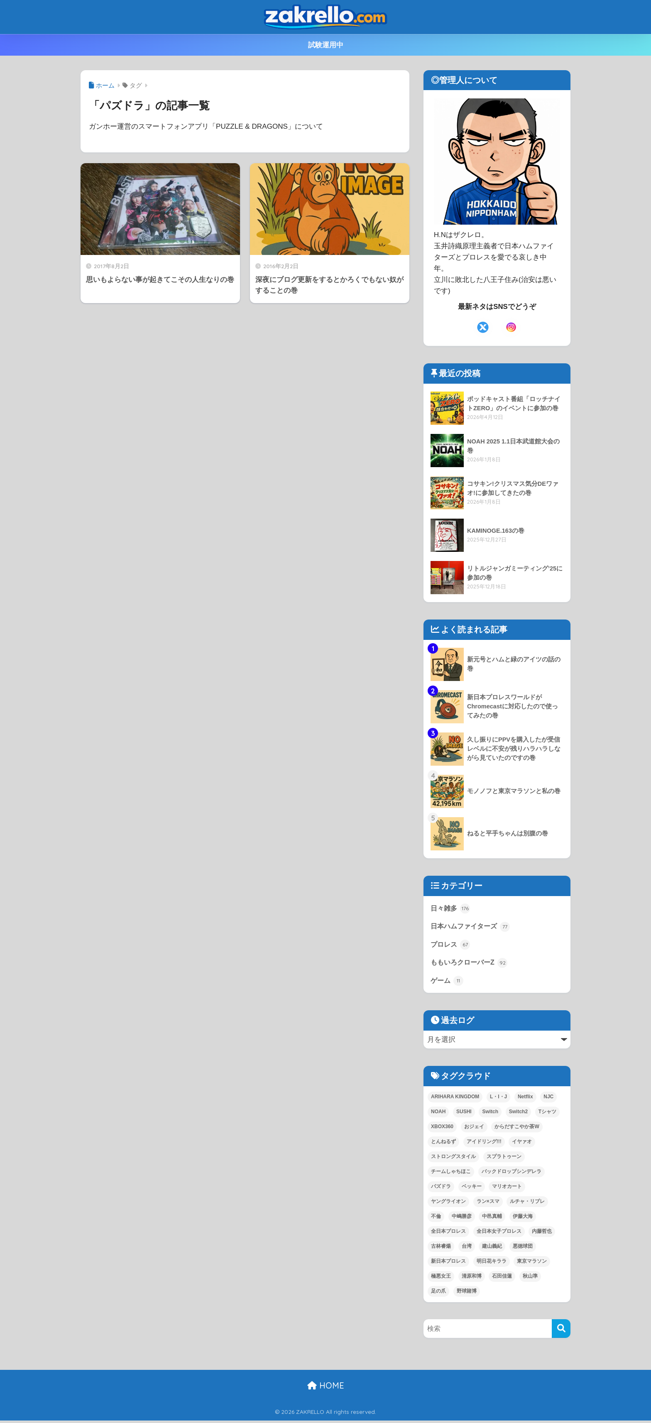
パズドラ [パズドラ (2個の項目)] (441, 1189)
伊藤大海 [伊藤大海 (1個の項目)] (523, 1219)
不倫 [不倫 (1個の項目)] (436, 1219)
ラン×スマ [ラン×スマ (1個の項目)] (488, 1204)
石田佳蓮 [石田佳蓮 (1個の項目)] (502, 1278)
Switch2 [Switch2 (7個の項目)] (518, 1114)
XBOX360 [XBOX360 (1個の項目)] (442, 1129)
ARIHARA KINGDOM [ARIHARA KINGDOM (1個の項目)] (455, 1099)
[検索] (561, 1331)
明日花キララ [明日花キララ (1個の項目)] (492, 1263)
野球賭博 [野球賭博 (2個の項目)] (467, 1293)
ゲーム (448, 983)
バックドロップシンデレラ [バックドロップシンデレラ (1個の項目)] (511, 1174)
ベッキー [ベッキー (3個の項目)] (472, 1189)
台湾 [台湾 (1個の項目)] (467, 1249)
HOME (325, 1388)
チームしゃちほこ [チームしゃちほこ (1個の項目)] (451, 1174)
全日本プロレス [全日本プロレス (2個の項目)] (448, 1234)
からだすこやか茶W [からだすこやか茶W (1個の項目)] (516, 1129)
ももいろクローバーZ (471, 964)
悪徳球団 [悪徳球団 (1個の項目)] (523, 1249)
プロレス (451, 945)
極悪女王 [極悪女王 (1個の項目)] (441, 1278)
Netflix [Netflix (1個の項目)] (525, 1099)
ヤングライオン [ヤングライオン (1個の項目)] (448, 1204)
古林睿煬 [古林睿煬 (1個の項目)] (441, 1249)
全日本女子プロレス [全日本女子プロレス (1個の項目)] (499, 1234)
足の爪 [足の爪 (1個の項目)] (438, 1293)
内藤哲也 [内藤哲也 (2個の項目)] (542, 1234)
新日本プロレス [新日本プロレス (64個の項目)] (448, 1263)
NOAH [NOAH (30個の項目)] (438, 1114)
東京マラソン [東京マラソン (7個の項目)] (532, 1263)
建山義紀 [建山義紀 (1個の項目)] (492, 1249)
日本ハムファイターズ (472, 927)
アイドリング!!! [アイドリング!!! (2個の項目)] (484, 1144)
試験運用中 (325, 45)
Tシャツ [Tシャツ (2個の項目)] (547, 1114)
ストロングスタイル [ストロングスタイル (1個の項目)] (453, 1159)
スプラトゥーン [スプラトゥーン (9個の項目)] (504, 1159)
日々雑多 (451, 909)
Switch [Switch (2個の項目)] (490, 1114)
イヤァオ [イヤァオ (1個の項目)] (522, 1144)
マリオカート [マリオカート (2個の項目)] (507, 1189)
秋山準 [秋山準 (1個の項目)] (530, 1278)
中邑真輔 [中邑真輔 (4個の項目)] (492, 1219)
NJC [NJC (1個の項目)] (548, 1099)
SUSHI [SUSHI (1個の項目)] (464, 1114)
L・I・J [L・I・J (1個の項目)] (498, 1099)
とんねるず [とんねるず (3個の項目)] (443, 1144)
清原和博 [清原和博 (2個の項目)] (472, 1278)
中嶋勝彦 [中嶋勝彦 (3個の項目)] (462, 1219)
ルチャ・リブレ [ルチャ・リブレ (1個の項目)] (527, 1204)
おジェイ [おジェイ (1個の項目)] (474, 1129)
